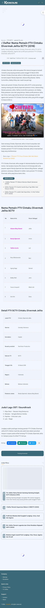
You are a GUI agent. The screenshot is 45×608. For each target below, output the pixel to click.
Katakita (8, 604)
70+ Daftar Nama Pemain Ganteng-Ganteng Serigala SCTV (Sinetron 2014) (22, 494)
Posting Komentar (22, 453)
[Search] (42, 2)
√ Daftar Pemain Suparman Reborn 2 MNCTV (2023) (22, 507)
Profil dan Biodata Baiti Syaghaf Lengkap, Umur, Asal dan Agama (23, 517)
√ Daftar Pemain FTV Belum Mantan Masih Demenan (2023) (21, 183)
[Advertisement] (22, 24)
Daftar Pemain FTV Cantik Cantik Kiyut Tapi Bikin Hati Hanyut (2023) (21, 188)
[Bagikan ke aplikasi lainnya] (39, 443)
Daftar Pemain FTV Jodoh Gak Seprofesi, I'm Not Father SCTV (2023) (22, 193)
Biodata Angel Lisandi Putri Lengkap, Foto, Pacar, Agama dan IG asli (24, 536)
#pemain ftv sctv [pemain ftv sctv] (16, 63)
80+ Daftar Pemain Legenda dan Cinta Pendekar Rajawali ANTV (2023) (24, 526)
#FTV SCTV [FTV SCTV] (6, 63)
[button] (38, 2)
